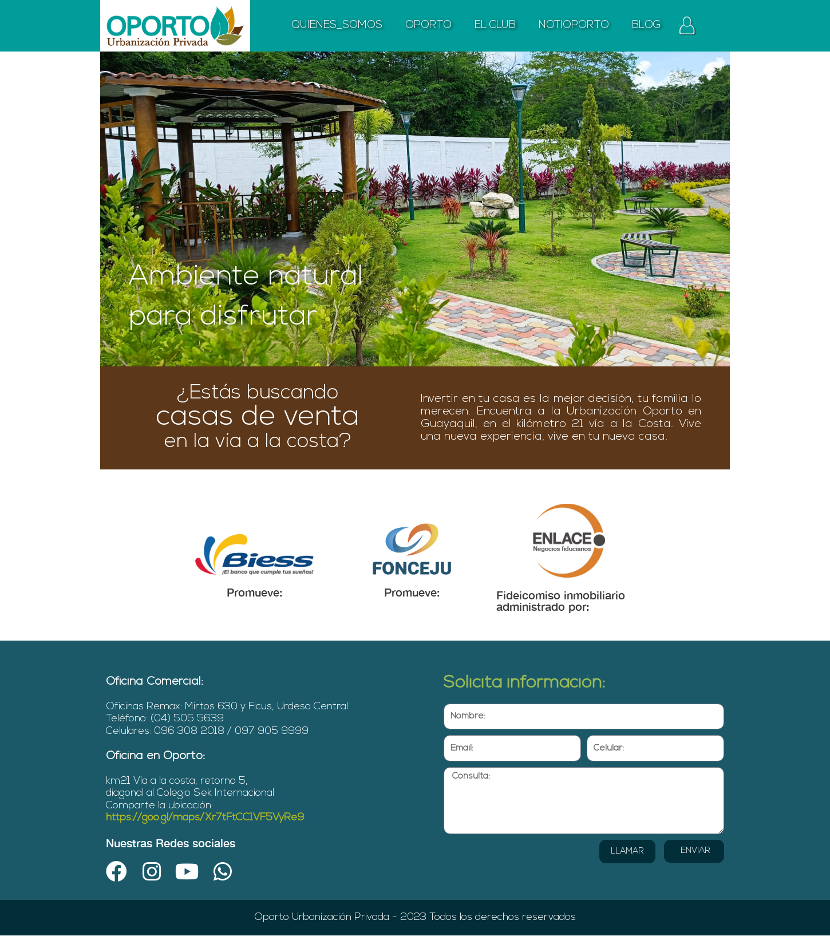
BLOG (646, 25)
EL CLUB (495, 25)
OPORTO (428, 25)
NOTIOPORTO (574, 25)
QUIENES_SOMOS (336, 25)
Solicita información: (525, 683)
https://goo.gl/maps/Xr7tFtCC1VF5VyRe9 (205, 817)
